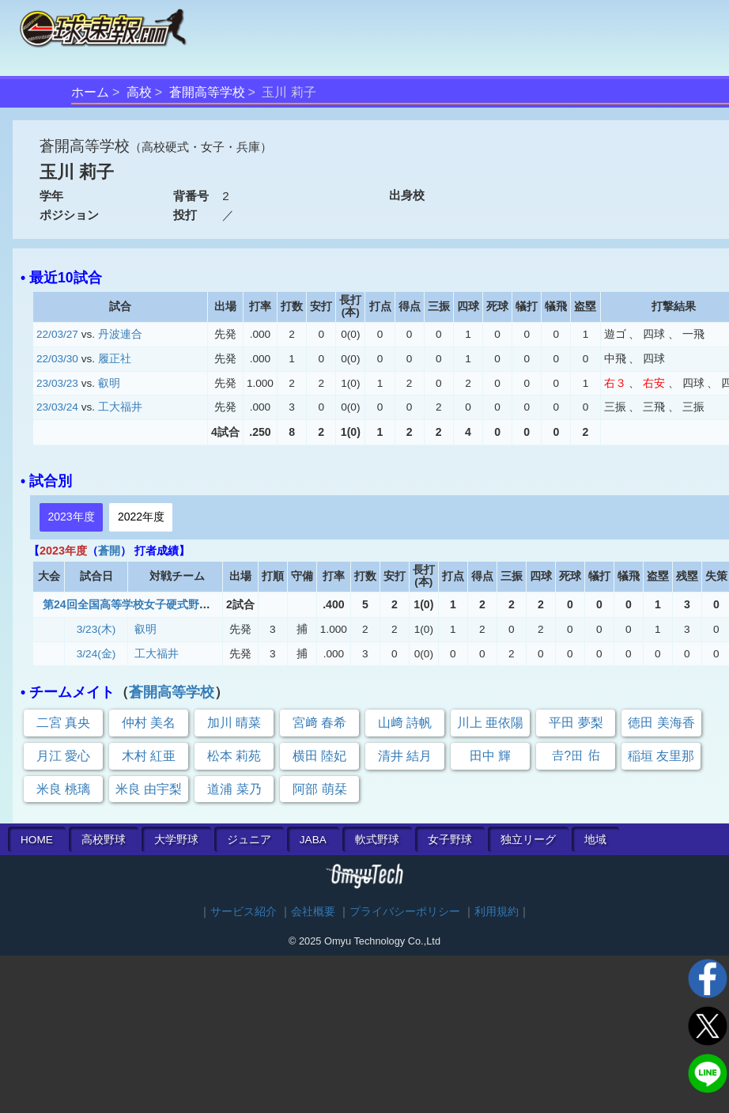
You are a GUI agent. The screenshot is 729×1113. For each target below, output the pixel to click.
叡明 (109, 383)
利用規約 (496, 912)
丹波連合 (120, 334)
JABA (313, 840)
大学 (176, 840)
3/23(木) (96, 629)
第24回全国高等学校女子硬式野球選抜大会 (149, 604)
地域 (595, 840)
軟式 (377, 840)
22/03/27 (57, 334)
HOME (37, 840)
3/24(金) (96, 654)
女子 (450, 840)
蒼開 (109, 550)
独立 (528, 840)
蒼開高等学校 (207, 92)
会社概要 (313, 912)
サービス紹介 (243, 912)
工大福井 (120, 407)
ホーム (90, 92)
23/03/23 (57, 383)
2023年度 (70, 516)
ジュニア (249, 840)
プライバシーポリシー (404, 912)
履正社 (114, 359)
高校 (139, 92)
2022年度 (141, 516)
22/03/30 (57, 359)
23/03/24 (57, 407)
